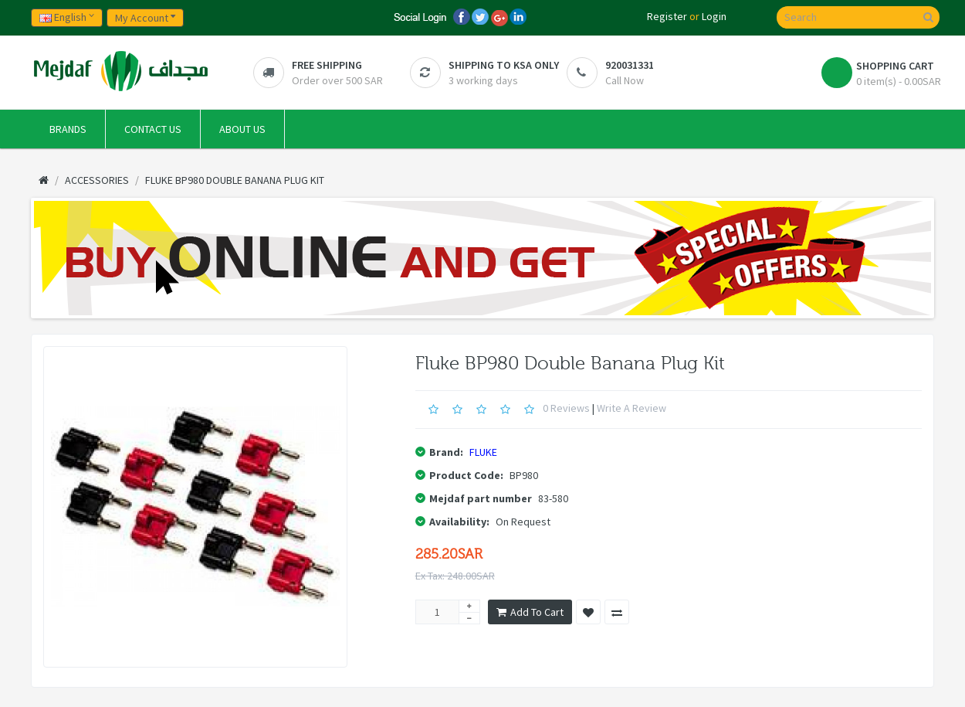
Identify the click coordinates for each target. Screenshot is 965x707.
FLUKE (483, 452)
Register (667, 16)
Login (714, 16)
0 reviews (566, 408)
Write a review (631, 408)
